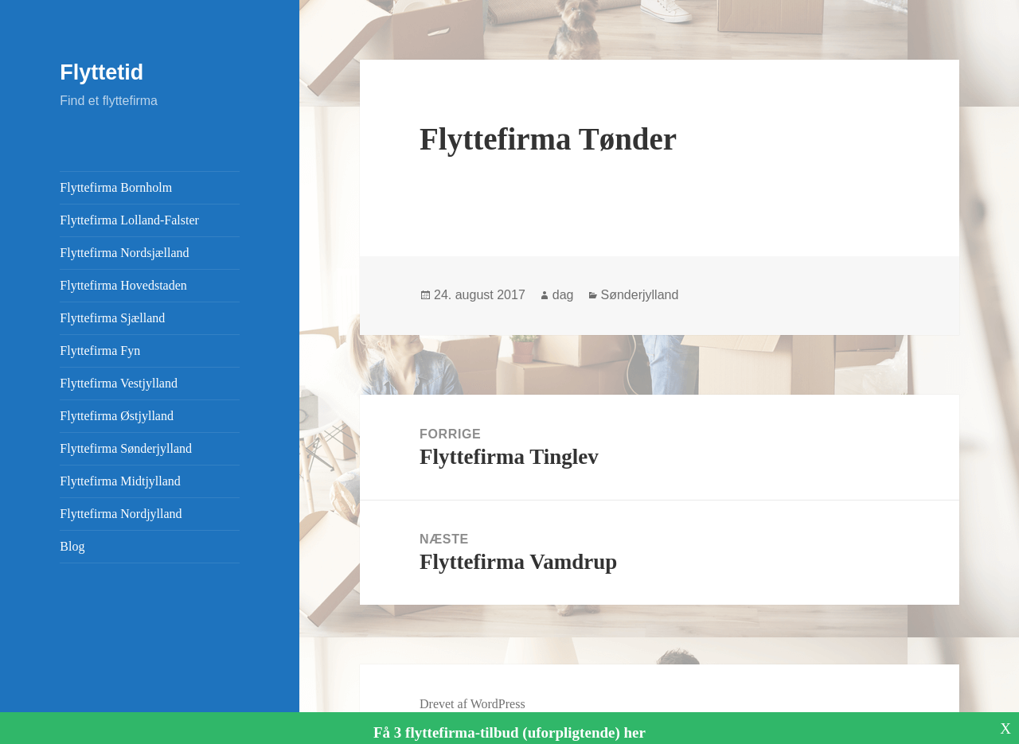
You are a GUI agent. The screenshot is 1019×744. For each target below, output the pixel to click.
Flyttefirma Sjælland (112, 318)
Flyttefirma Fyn (100, 350)
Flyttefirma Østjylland (117, 416)
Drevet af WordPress (472, 704)
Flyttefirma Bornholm (116, 187)
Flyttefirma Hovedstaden (123, 285)
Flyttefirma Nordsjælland (124, 252)
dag (563, 295)
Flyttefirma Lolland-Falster (129, 220)
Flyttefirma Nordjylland (121, 513)
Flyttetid (101, 72)
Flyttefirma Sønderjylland (126, 448)
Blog (72, 546)
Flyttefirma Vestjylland (119, 383)
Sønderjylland (640, 295)
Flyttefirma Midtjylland (120, 481)
